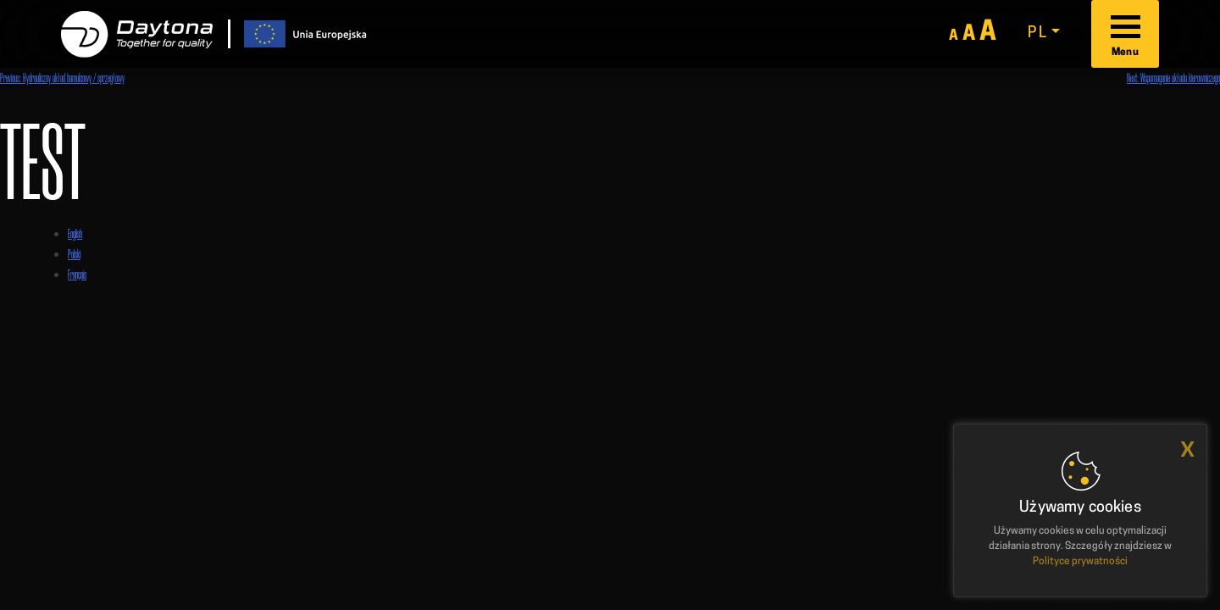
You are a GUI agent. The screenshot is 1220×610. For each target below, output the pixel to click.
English (75, 233)
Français (77, 274)
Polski (74, 254)
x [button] (1187, 449)
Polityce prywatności (1080, 562)
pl (1037, 33)
